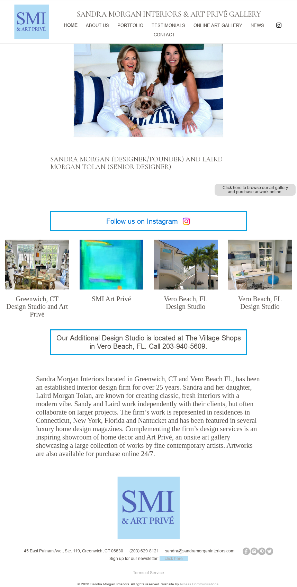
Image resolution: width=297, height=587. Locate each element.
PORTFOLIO (130, 25)
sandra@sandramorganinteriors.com (199, 550)
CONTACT (164, 34)
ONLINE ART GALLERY (218, 25)
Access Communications (199, 584)
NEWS (257, 25)
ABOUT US (97, 25)
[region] (148, 117)
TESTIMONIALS (168, 25)
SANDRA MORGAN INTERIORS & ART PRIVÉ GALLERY (169, 14)
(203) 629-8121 (144, 550)
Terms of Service (148, 572)
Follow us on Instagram (148, 221)
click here (174, 558)
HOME (71, 25)
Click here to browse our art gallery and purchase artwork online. (255, 189)
